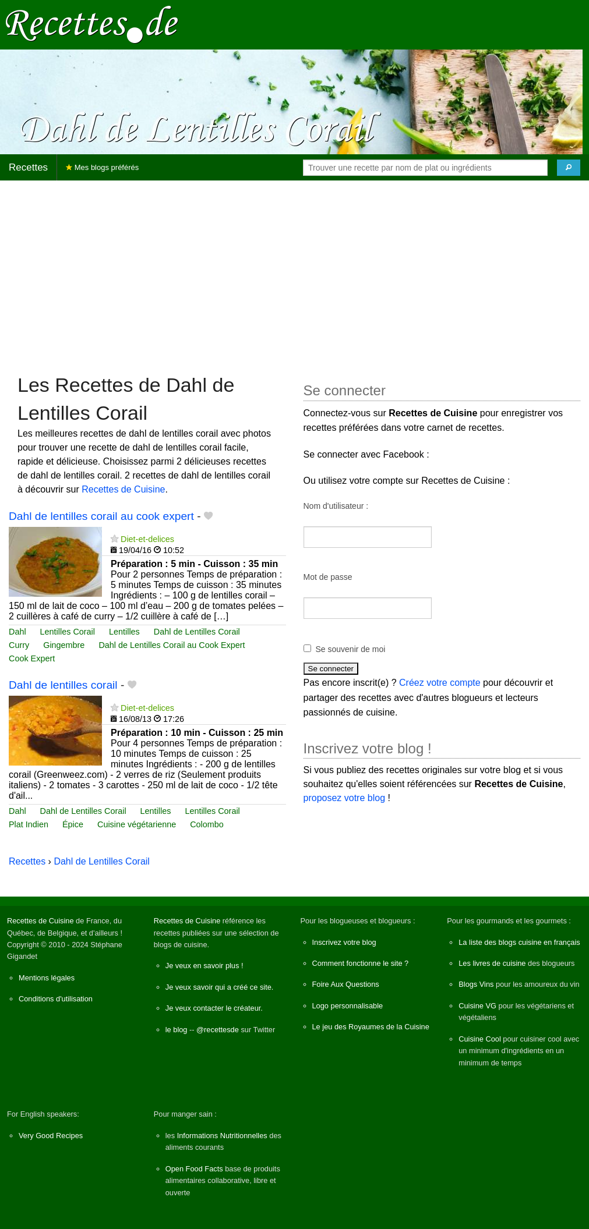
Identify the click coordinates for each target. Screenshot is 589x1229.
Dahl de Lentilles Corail (197, 631)
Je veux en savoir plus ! (204, 965)
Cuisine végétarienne (136, 824)
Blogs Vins (475, 984)
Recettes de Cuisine (123, 489)
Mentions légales (47, 977)
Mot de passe (328, 577)
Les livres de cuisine (491, 963)
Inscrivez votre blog (344, 942)
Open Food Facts (194, 1168)
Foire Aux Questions (345, 984)
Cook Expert (32, 658)
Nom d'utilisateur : (336, 506)
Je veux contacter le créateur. (214, 1008)
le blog (176, 1029)
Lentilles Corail (67, 631)
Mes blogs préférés (102, 167)
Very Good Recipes (51, 1135)
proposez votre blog (345, 798)
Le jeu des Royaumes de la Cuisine (370, 1026)
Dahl (17, 631)
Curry (19, 645)
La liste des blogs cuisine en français (519, 942)
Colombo (207, 824)
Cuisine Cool (479, 1039)
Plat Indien (28, 824)
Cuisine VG (477, 1005)
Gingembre (63, 645)
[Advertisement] (294, 271)
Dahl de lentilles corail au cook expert (101, 516)
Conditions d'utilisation (56, 998)
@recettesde (217, 1029)
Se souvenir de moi (351, 649)
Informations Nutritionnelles (222, 1135)
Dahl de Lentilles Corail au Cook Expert (171, 645)
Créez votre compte (440, 683)
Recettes (28, 167)
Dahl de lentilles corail (63, 685)
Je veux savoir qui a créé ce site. (219, 987)
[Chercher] (568, 168)
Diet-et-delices (147, 539)
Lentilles (124, 631)
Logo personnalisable (347, 1005)
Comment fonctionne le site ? (360, 963)
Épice (72, 824)
